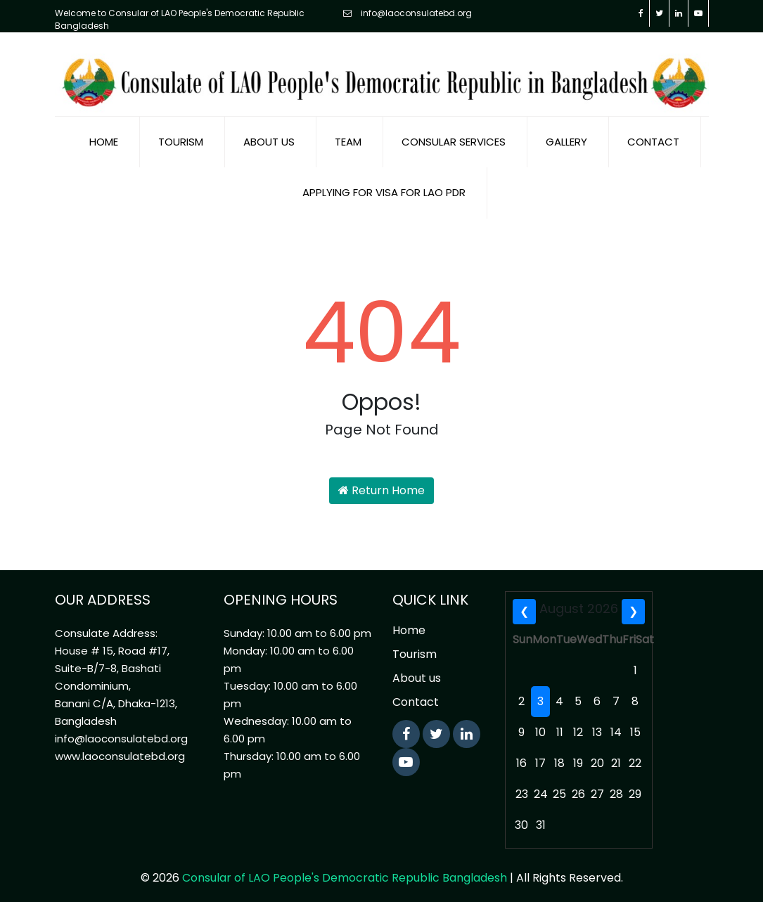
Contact (653, 136)
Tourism (180, 136)
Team (348, 136)
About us (269, 136)
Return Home (381, 485)
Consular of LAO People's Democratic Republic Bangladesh (344, 872)
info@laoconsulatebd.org (407, 13)
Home (103, 136)
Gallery (566, 136)
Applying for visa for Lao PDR (384, 186)
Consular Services (454, 136)
